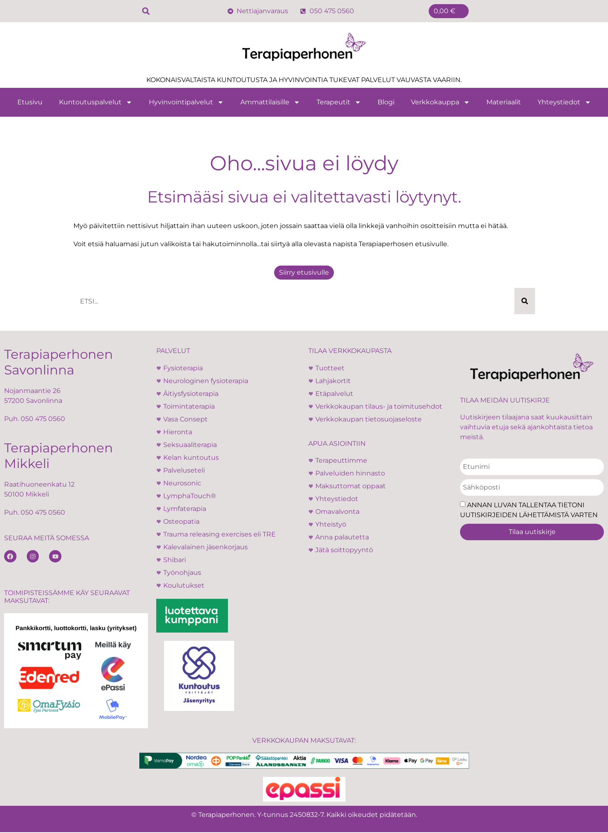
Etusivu (29, 102)
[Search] (524, 301)
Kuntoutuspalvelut (95, 102)
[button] (146, 11)
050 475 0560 (43, 419)
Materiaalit (503, 102)
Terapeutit (339, 102)
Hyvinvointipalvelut (186, 102)
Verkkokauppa (440, 102)
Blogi (386, 102)
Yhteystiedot (564, 102)
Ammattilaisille (270, 102)
